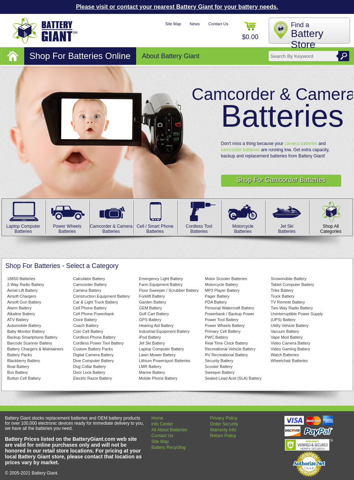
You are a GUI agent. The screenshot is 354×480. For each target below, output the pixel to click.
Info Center (162, 424)
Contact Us (218, 24)
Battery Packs (19, 355)
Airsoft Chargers (21, 296)
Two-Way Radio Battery (292, 308)
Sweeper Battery (220, 372)
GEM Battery (150, 308)
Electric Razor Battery (92, 378)
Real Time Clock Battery (226, 343)
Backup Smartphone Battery (32, 337)
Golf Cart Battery (154, 314)
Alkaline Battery (21, 314)
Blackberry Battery (23, 360)
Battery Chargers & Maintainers (35, 349)
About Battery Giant (171, 56)
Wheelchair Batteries (289, 360)
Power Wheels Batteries (67, 226)
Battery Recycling (169, 447)
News (195, 24)
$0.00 (250, 31)
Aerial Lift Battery (22, 290)
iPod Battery (150, 337)
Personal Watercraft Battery (229, 308)
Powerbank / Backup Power (229, 314)
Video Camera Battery (290, 343)
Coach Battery (86, 325)
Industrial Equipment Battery (164, 331)
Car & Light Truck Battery (95, 302)
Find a (307, 35)
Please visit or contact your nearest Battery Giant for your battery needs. (177, 7)
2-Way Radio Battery (25, 284)
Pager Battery (217, 296)
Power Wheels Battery (225, 325)
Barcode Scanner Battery (29, 343)
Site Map (173, 24)
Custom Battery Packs (93, 349)
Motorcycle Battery (221, 284)
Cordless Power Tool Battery (98, 343)
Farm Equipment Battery (161, 284)
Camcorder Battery (90, 284)
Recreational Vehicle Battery (230, 349)
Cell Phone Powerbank (93, 314)
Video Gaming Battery (290, 349)
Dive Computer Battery (93, 360)
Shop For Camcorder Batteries (280, 179)
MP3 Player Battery (222, 290)
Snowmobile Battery (289, 278)
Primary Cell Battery (223, 331)
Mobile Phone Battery (158, 378)
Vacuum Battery (285, 331)
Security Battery (219, 360)
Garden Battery (153, 302)
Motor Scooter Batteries (226, 278)
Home (157, 418)
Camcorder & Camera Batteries (111, 226)
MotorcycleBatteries (243, 226)
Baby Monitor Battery (26, 331)
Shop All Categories (330, 226)
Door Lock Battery (89, 372)
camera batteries (300, 143)
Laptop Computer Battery (161, 349)
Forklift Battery (152, 296)
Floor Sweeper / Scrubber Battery (169, 290)
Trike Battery (282, 290)
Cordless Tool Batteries (199, 226)
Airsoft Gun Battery (24, 302)
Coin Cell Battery (88, 331)
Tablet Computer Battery (292, 284)
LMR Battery (150, 366)
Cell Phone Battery (90, 308)
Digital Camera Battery (93, 355)
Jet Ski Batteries (287, 226)
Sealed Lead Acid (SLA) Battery (233, 378)
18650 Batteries (21, 278)
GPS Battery (150, 319)
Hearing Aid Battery (156, 325)
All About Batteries (169, 429)
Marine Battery (152, 372)
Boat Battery (18, 366)
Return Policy (223, 435)
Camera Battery (87, 290)
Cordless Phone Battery (94, 337)
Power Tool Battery (222, 319)
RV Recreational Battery (226, 355)
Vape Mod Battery (287, 337)
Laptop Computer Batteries (23, 226)
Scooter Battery (219, 366)
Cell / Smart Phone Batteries (155, 226)
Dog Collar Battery (89, 366)
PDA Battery (216, 302)
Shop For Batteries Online (80, 56)
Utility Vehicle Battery (290, 325)
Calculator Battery (89, 278)
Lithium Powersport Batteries (165, 360)
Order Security (224, 424)
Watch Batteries (285, 355)
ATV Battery (18, 319)
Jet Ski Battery (152, 343)
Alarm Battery (19, 308)
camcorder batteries (240, 149)
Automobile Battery (24, 325)
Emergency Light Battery (161, 278)
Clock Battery (85, 319)
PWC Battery (216, 337)
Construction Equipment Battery (101, 296)
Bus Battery (17, 372)
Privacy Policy (224, 418)
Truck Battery (283, 296)
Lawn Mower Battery (157, 355)
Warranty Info (223, 429)
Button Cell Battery (24, 378)
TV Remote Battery (288, 302)
